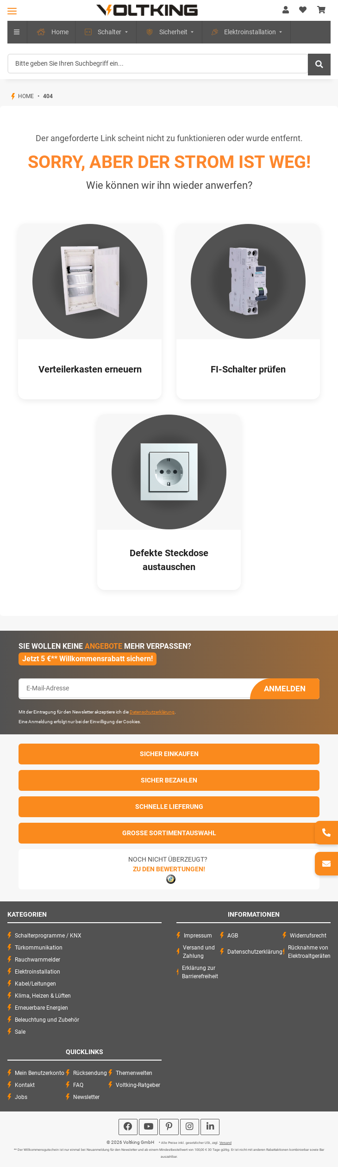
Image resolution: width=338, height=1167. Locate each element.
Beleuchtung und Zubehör (47, 1020)
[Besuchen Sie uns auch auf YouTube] (148, 1127)
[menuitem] (51, 32)
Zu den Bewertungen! (169, 869)
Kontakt (25, 1085)
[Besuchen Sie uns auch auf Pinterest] (168, 1127)
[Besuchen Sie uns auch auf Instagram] (189, 1127)
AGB (232, 935)
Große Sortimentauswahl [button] (169, 833)
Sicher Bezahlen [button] (169, 780)
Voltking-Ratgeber (138, 1085)
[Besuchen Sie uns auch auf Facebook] (128, 1127)
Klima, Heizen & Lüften (43, 996)
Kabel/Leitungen (35, 984)
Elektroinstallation (37, 971)
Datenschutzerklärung (152, 711)
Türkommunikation (39, 947)
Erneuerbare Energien (41, 1008)
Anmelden (285, 688)
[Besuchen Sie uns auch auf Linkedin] (209, 1127)
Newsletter (86, 1097)
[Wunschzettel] (303, 10)
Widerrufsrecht (308, 935)
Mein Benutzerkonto (39, 1073)
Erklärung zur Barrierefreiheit (200, 972)
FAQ (78, 1085)
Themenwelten (134, 1073)
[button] (285, 10)
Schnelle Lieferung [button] (169, 806)
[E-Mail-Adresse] (134, 688)
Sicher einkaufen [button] (169, 753)
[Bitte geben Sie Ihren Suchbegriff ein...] (157, 64)
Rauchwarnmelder (37, 959)
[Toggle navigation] (12, 11)
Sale (20, 1032)
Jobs (21, 1097)
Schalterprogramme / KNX (48, 935)
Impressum (198, 935)
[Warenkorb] (321, 10)
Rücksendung (90, 1073)
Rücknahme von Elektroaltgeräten (309, 951)
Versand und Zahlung (199, 951)
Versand (225, 1143)
